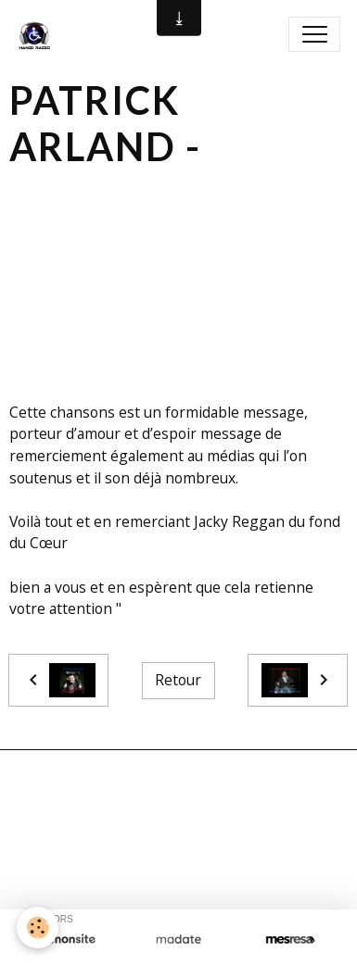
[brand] (38, 34)
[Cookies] (37, 927)
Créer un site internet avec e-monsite (179, 819)
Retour (178, 680)
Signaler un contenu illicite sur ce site (179, 849)
